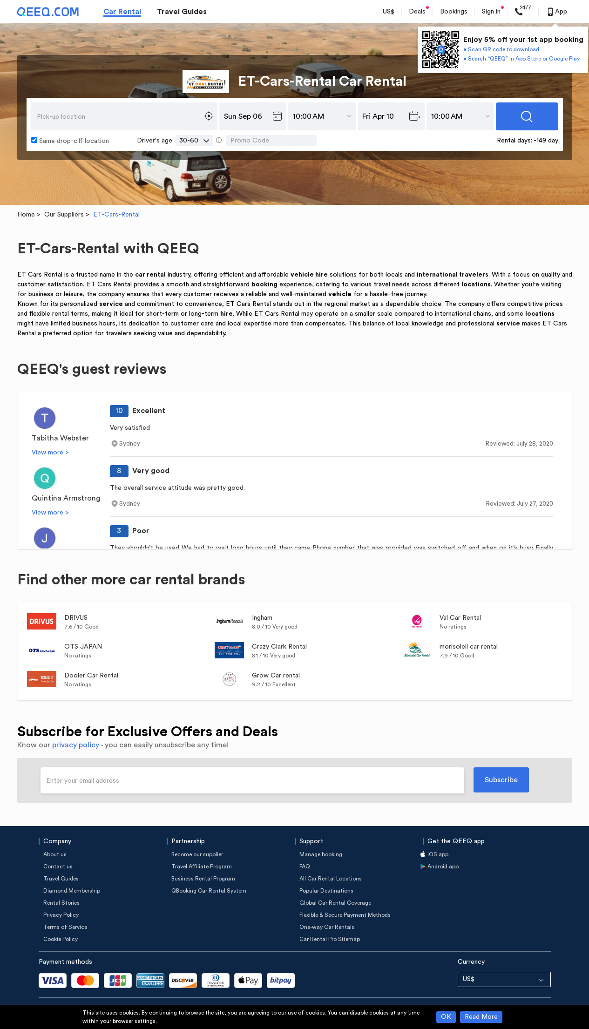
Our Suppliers (64, 214)
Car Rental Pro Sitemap (329, 939)
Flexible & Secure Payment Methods (345, 915)
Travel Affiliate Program (201, 866)
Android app (443, 866)
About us (55, 854)
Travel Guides (182, 11)
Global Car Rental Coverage (335, 903)
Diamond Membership (71, 891)
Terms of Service (65, 927)
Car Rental (122, 11)
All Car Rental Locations (330, 878)
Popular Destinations (326, 891)
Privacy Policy (61, 915)
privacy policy (75, 745)
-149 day (546, 140)
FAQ (304, 866)
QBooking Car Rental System (208, 891)
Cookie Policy (60, 939)
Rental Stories (61, 903)
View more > (50, 452)
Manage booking (320, 854)
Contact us (58, 866)
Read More (481, 1017)
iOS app (437, 854)
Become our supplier (197, 854)
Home (26, 214)
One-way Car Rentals (326, 927)
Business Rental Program (203, 878)
